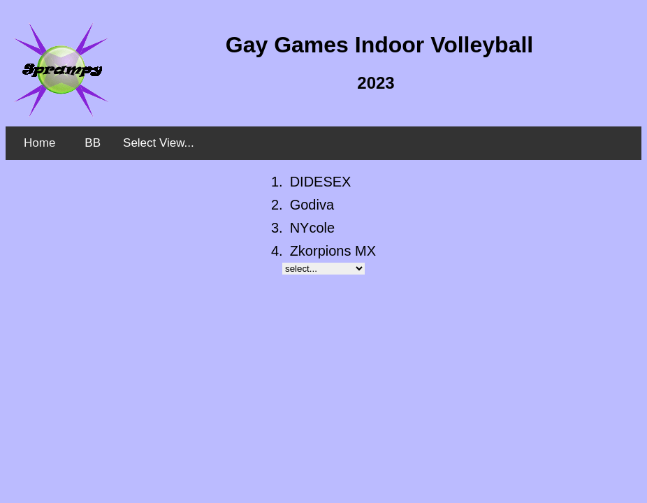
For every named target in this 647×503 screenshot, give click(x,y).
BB (93, 143)
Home (39, 143)
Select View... (158, 143)
